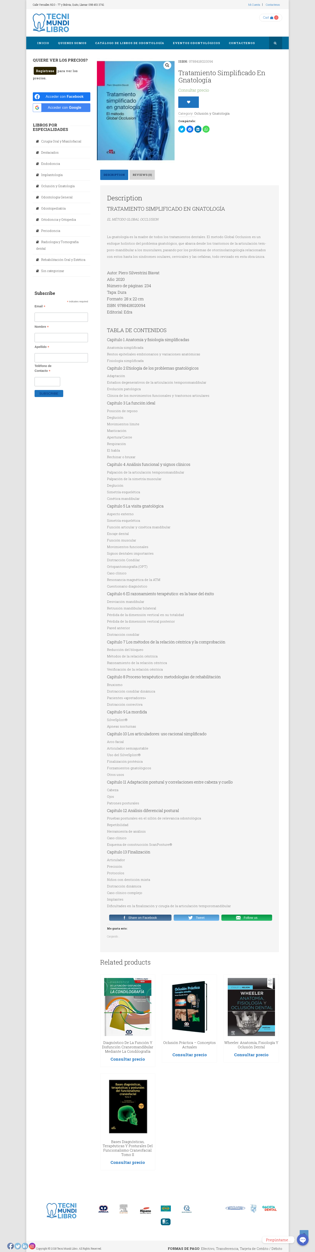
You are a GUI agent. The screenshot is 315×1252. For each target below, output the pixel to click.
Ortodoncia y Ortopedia (58, 219)
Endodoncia (50, 164)
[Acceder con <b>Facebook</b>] (61, 96)
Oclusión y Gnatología (211, 113)
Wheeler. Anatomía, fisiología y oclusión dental (251, 1044)
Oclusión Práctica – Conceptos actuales (189, 1044)
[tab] (114, 175)
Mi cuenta (254, 4)
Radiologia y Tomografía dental (57, 245)
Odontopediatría (53, 208)
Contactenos (273, 4)
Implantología (52, 175)
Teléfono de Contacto (43, 368)
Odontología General (57, 197)
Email (40, 306)
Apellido (42, 347)
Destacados (50, 152)
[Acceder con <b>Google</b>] (61, 107)
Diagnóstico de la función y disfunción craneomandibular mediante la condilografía (127, 1047)
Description (114, 175)
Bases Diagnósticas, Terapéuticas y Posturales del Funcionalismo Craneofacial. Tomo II (128, 1148)
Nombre (42, 327)
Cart (268, 17)
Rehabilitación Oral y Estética (63, 260)
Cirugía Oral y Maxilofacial (61, 141)
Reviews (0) (142, 175)
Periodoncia (50, 231)
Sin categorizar (52, 271)
